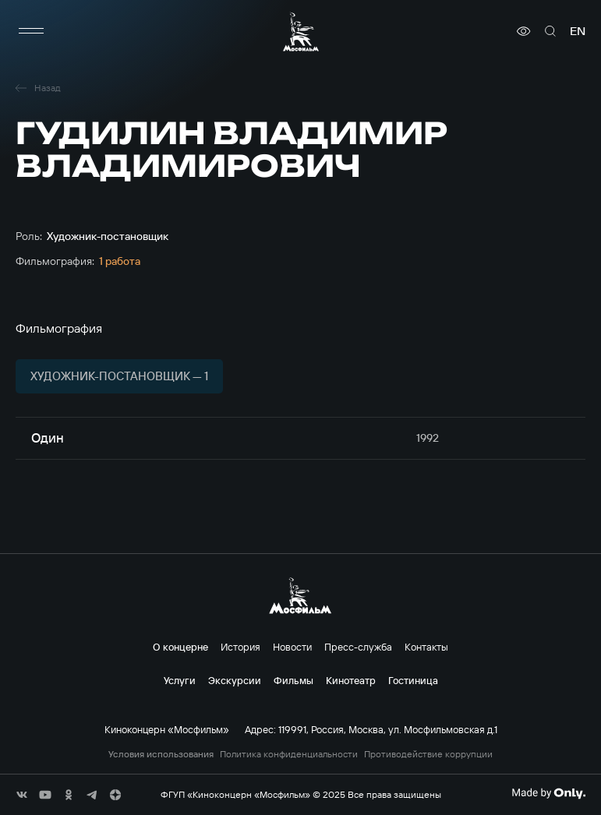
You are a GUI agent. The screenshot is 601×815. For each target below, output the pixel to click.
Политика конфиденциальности (289, 754)
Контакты (426, 646)
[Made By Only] (548, 793)
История (240, 646)
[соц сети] (22, 795)
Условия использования (161, 754)
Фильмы (293, 680)
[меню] (31, 31)
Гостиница (413, 680)
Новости (292, 646)
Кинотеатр (351, 680)
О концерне (180, 646)
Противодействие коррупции (428, 754)
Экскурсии (234, 680)
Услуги (180, 680)
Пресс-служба (358, 646)
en (577, 31)
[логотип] (301, 31)
